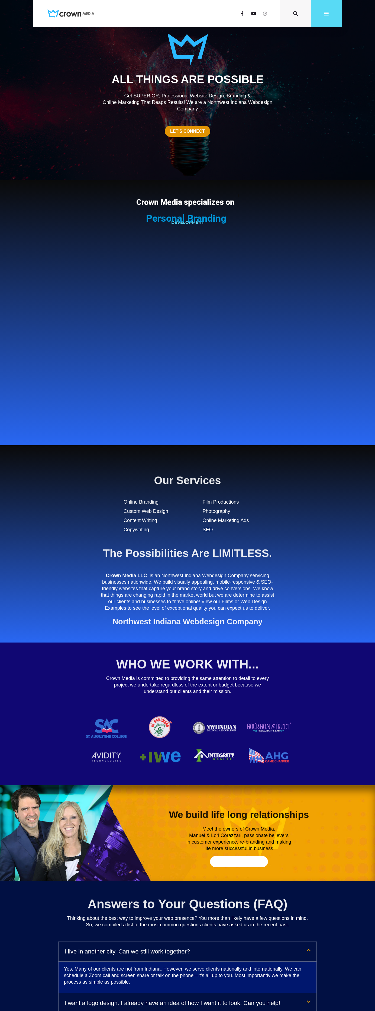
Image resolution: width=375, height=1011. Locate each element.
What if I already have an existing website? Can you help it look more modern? (168, 855)
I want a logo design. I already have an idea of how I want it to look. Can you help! (172, 815)
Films (227, 414)
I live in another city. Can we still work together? (127, 764)
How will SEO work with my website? (113, 835)
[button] (187, 764)
